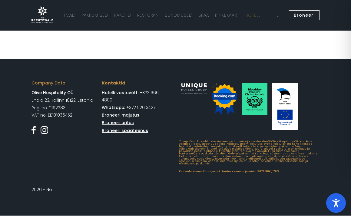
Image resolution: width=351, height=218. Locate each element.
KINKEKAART (219, 15)
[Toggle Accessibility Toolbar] (336, 203)
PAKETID (120, 15)
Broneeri (305, 15)
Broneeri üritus (117, 122)
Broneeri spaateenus (124, 130)
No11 (50, 189)
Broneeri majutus (120, 115)
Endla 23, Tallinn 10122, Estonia (61, 100)
